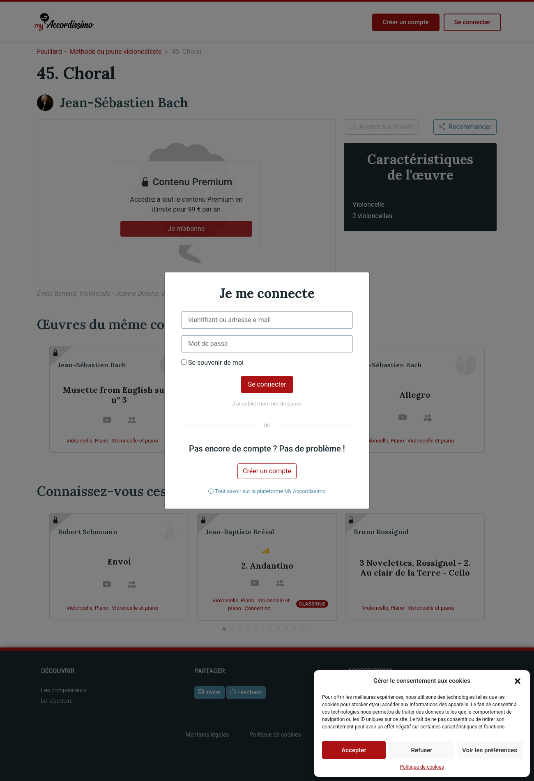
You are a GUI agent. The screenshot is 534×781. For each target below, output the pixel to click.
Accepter (353, 750)
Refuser (421, 750)
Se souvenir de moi (212, 362)
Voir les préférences (489, 750)
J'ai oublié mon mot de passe (267, 404)
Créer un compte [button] (267, 471)
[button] (517, 681)
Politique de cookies (422, 767)
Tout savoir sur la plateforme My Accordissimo (266, 491)
